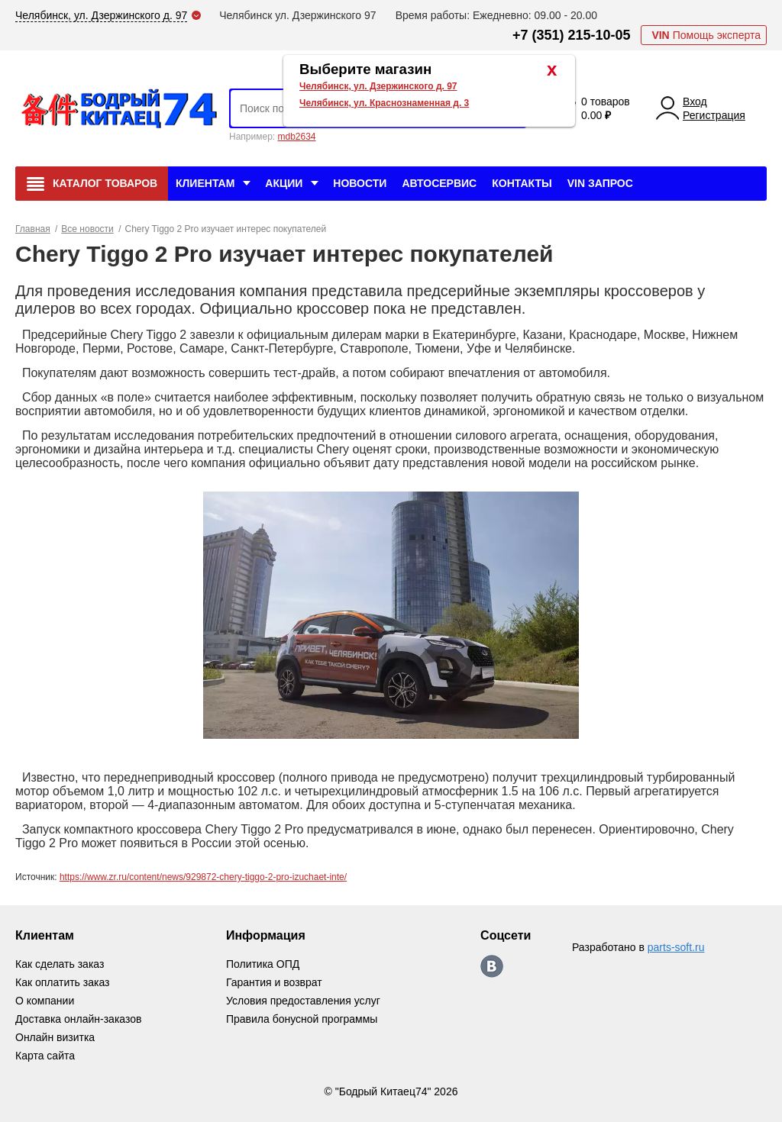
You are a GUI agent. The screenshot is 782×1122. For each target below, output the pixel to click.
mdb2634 (296, 136)
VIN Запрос (600, 183)
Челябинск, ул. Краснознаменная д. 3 (384, 103)
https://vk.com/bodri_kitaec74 (491, 966)
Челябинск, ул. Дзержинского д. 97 (378, 86)
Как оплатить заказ (62, 982)
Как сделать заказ (59, 964)
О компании (44, 1001)
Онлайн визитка (55, 1037)
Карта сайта (45, 1055)
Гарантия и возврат (274, 982)
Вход (695, 101)
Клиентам (205, 183)
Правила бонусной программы (302, 1019)
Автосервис (439, 183)
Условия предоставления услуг (303, 1001)
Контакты (521, 183)
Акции (283, 183)
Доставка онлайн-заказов (78, 1019)
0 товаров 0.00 (605, 108)
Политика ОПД (262, 964)
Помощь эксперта (706, 35)
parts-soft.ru (676, 947)
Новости (359, 183)
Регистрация (714, 115)
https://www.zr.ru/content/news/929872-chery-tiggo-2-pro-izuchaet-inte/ (203, 877)
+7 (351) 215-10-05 (571, 35)
